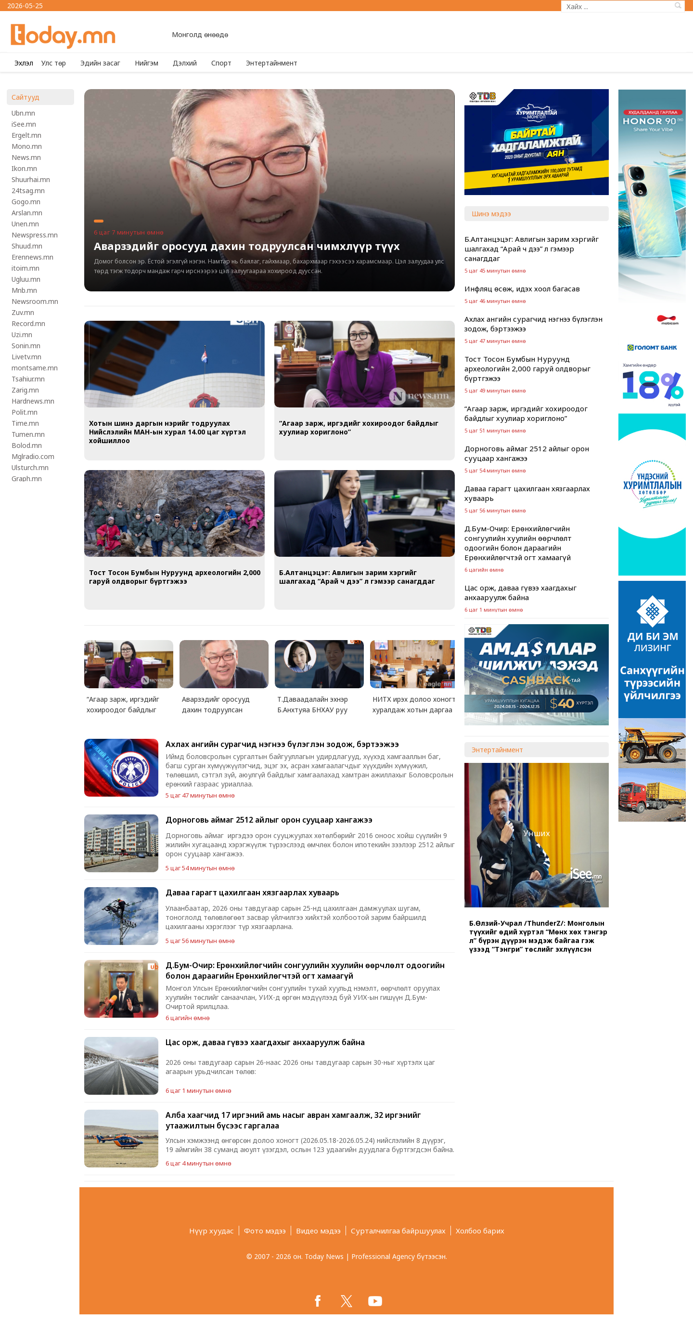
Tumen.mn (28, 434)
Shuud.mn (27, 245)
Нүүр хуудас (211, 1230)
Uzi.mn (22, 334)
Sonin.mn (26, 345)
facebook (317, 1300)
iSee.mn (24, 124)
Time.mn (25, 423)
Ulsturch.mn (30, 467)
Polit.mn (25, 412)
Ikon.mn (24, 168)
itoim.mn (25, 268)
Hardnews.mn (33, 401)
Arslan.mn (27, 212)
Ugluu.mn (26, 279)
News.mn (26, 157)
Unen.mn (25, 223)
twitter (346, 1300)
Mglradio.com (33, 456)
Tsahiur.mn (28, 378)
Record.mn (28, 323)
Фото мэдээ (265, 1230)
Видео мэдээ (318, 1230)
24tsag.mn (28, 190)
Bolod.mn (27, 445)
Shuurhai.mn (31, 179)
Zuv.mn (23, 312)
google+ (375, 1300)
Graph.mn (27, 478)
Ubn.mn (23, 113)
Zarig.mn (25, 389)
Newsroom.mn (35, 301)
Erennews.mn (32, 257)
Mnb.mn (24, 290)
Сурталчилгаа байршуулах (398, 1230)
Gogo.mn (26, 201)
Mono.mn (27, 146)
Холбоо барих (480, 1230)
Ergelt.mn (26, 135)
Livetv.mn (26, 356)
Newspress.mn (35, 234)
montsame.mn (35, 367)
